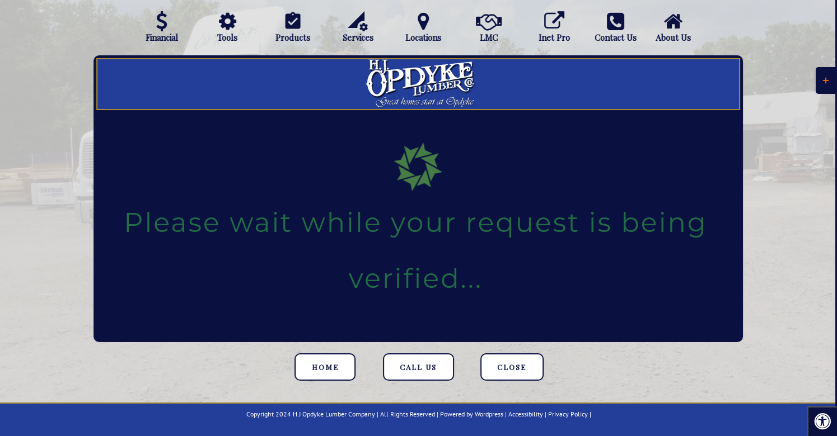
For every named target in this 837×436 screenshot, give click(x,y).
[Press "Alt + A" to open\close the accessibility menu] (822, 421)
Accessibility (525, 414)
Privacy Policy (568, 414)
